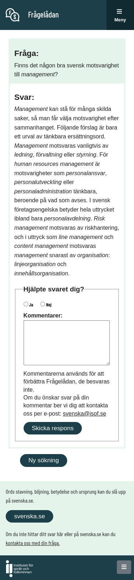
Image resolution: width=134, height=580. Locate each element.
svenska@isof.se (84, 414)
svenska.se (29, 516)
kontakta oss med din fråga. (33, 542)
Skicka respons (53, 428)
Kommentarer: (43, 315)
